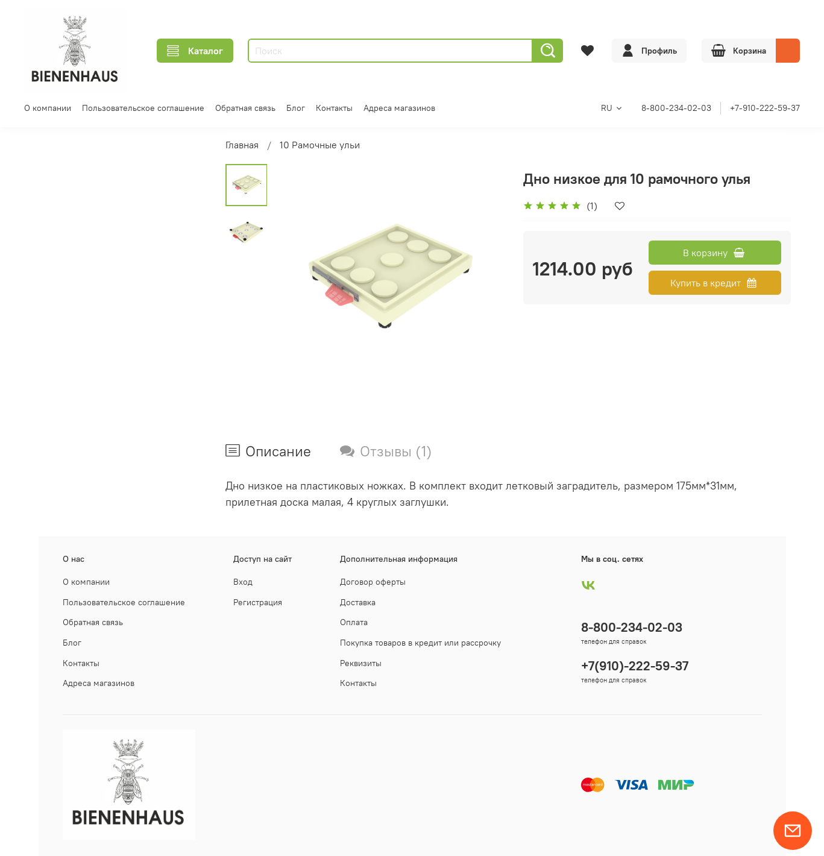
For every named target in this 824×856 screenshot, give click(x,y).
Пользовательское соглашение (143, 107)
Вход (243, 581)
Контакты (334, 107)
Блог (295, 107)
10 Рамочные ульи (320, 145)
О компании (47, 107)
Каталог (195, 51)
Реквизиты (361, 663)
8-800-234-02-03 (676, 107)
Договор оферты (373, 581)
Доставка (358, 602)
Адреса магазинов (399, 107)
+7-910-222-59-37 (765, 107)
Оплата (354, 622)
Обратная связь (245, 107)
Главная (242, 145)
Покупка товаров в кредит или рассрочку (420, 642)
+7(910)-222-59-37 (634, 666)
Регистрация (257, 602)
